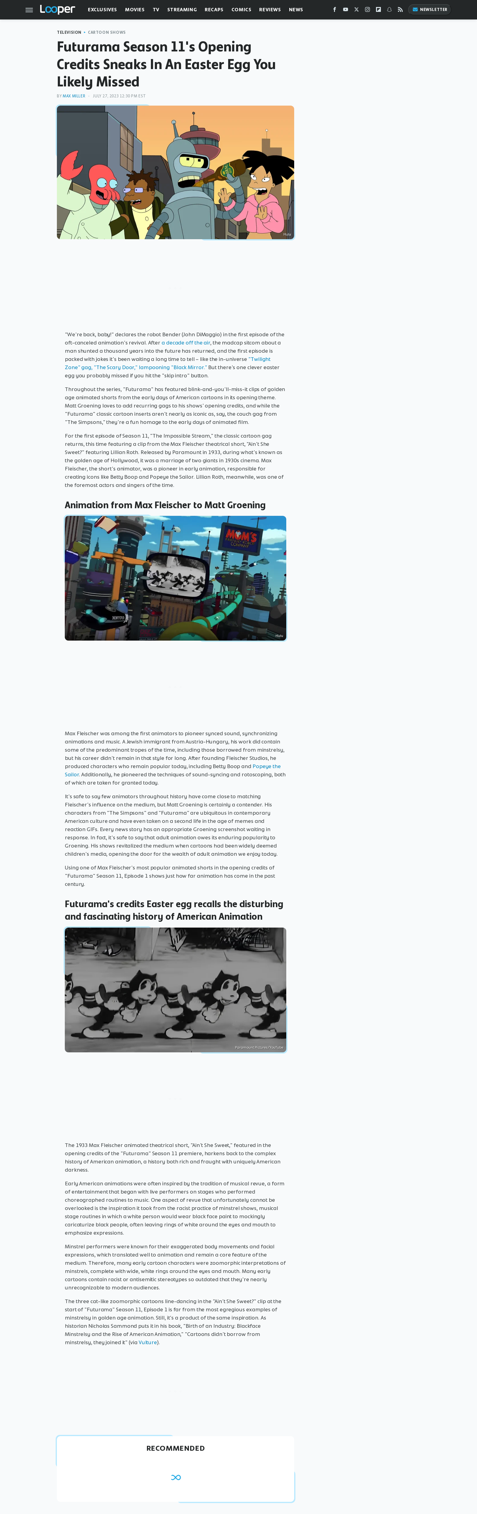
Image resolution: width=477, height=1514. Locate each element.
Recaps (214, 9)
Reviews (270, 9)
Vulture (148, 1342)
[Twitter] (356, 11)
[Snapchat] (389, 11)
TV (156, 9)
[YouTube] (346, 11)
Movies (135, 9)
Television (69, 32)
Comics (242, 9)
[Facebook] (335, 11)
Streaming (182, 9)
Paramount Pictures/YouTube (259, 1047)
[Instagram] (367, 11)
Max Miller (74, 96)
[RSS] (400, 11)
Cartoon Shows (107, 32)
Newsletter (429, 9)
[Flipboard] (378, 11)
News (296, 9)
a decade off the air (186, 342)
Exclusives (102, 9)
